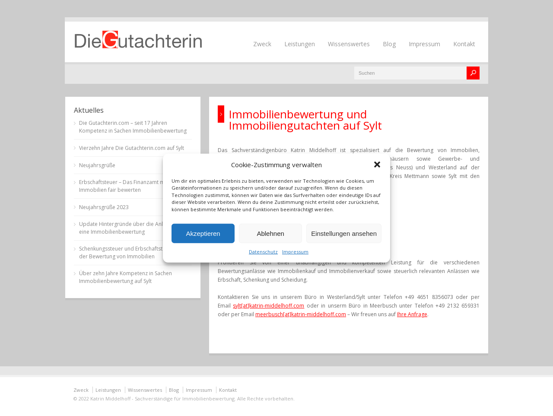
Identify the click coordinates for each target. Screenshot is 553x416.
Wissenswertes (349, 44)
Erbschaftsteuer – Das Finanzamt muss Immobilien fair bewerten (126, 186)
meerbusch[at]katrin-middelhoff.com (300, 314)
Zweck (262, 44)
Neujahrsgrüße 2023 (104, 207)
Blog (389, 44)
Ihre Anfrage (412, 314)
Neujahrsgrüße (97, 165)
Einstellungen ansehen (344, 233)
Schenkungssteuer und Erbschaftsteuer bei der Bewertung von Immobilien (131, 252)
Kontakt (464, 44)
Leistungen (299, 44)
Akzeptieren (203, 233)
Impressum (295, 251)
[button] (377, 164)
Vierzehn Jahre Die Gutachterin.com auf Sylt (131, 148)
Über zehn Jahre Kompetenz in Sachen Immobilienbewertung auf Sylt (125, 277)
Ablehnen (270, 233)
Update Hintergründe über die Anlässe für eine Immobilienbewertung (130, 227)
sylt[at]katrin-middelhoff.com (268, 305)
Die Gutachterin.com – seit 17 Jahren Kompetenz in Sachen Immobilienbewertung (133, 126)
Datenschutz (263, 251)
